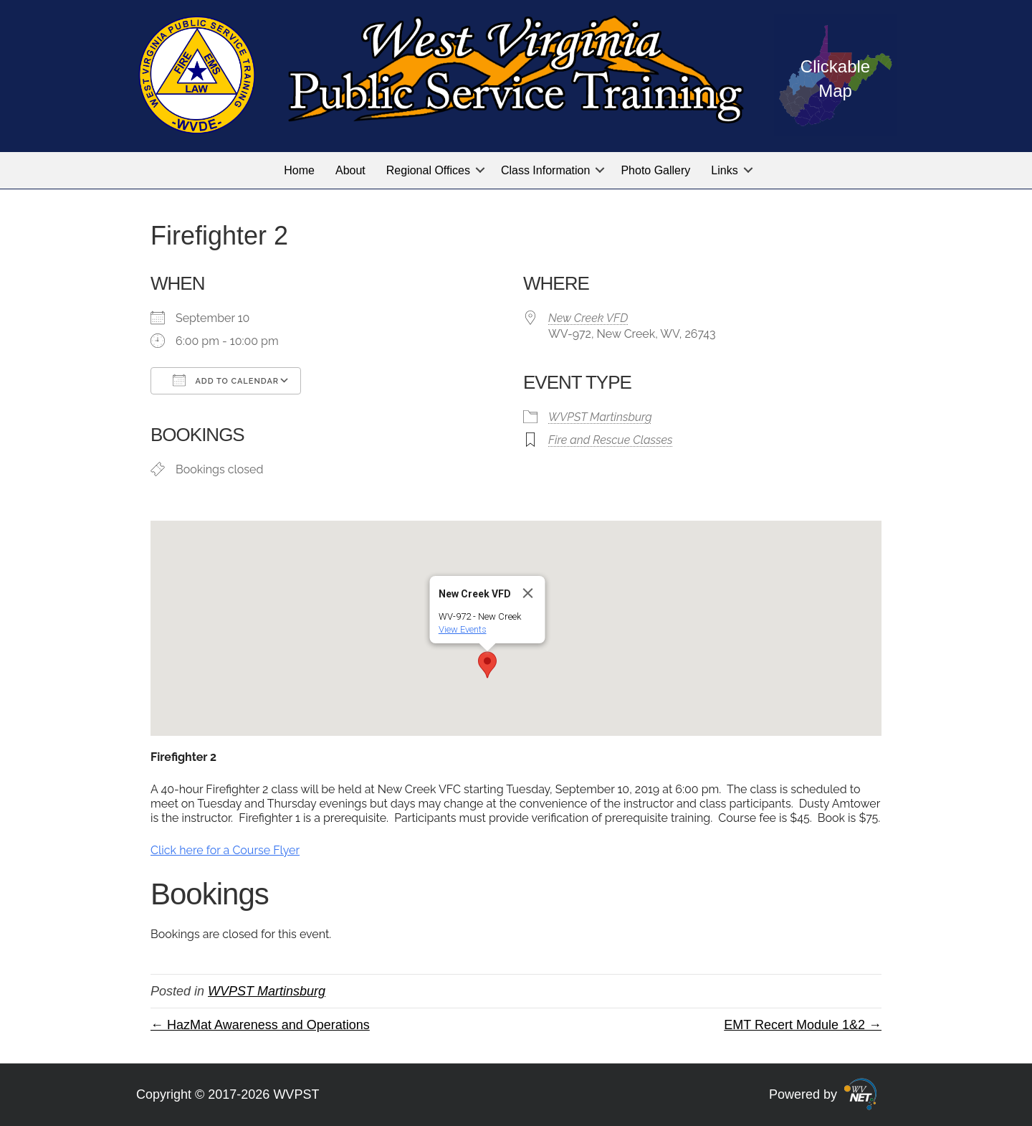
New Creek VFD (588, 318)
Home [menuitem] (299, 170)
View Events (463, 629)
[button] (480, 170)
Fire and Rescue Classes (610, 440)
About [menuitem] (350, 170)
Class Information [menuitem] (546, 170)
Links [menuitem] (724, 170)
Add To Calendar (226, 380)
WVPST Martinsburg (600, 417)
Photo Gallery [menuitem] (655, 170)
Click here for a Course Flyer (225, 850)
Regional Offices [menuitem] (428, 170)
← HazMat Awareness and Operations (260, 1025)
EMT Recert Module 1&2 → (803, 1025)
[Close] (528, 593)
